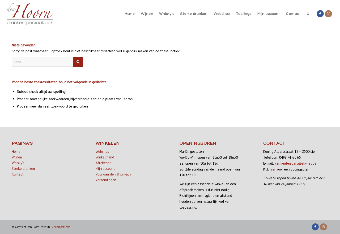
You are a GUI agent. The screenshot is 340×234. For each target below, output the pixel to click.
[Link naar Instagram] (328, 13)
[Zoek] (308, 14)
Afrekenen (103, 163)
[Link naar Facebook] (320, 13)
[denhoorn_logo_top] (30, 14)
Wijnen (17, 157)
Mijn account (105, 168)
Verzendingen (106, 180)
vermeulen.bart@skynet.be (295, 163)
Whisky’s (18, 163)
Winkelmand (105, 157)
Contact (18, 174)
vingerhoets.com (61, 227)
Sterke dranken (23, 168)
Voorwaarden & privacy (113, 174)
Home (16, 151)
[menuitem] (130, 14)
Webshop (102, 151)
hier (273, 169)
